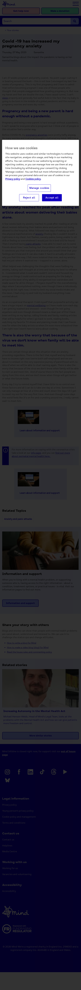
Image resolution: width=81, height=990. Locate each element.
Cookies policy (33, 179)
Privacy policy (12, 179)
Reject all (29, 197)
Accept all (51, 197)
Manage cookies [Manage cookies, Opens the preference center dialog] (39, 188)
